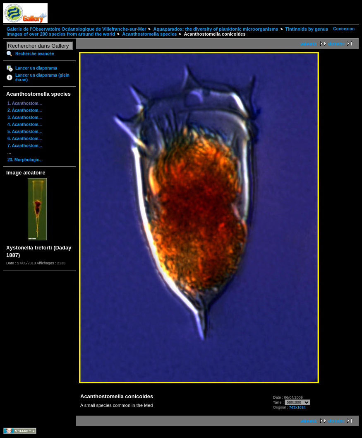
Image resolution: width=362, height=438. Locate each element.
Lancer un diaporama (36, 68)
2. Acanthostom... (24, 110)
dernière (336, 43)
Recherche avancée (34, 53)
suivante (308, 43)
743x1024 (297, 407)
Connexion (344, 29)
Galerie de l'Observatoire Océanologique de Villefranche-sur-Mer (76, 29)
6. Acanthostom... (24, 138)
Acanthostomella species (149, 33)
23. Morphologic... (25, 159)
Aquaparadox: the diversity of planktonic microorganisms (215, 29)
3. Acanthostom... (24, 117)
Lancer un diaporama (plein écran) (42, 77)
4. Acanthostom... (24, 124)
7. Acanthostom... (24, 145)
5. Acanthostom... (24, 131)
